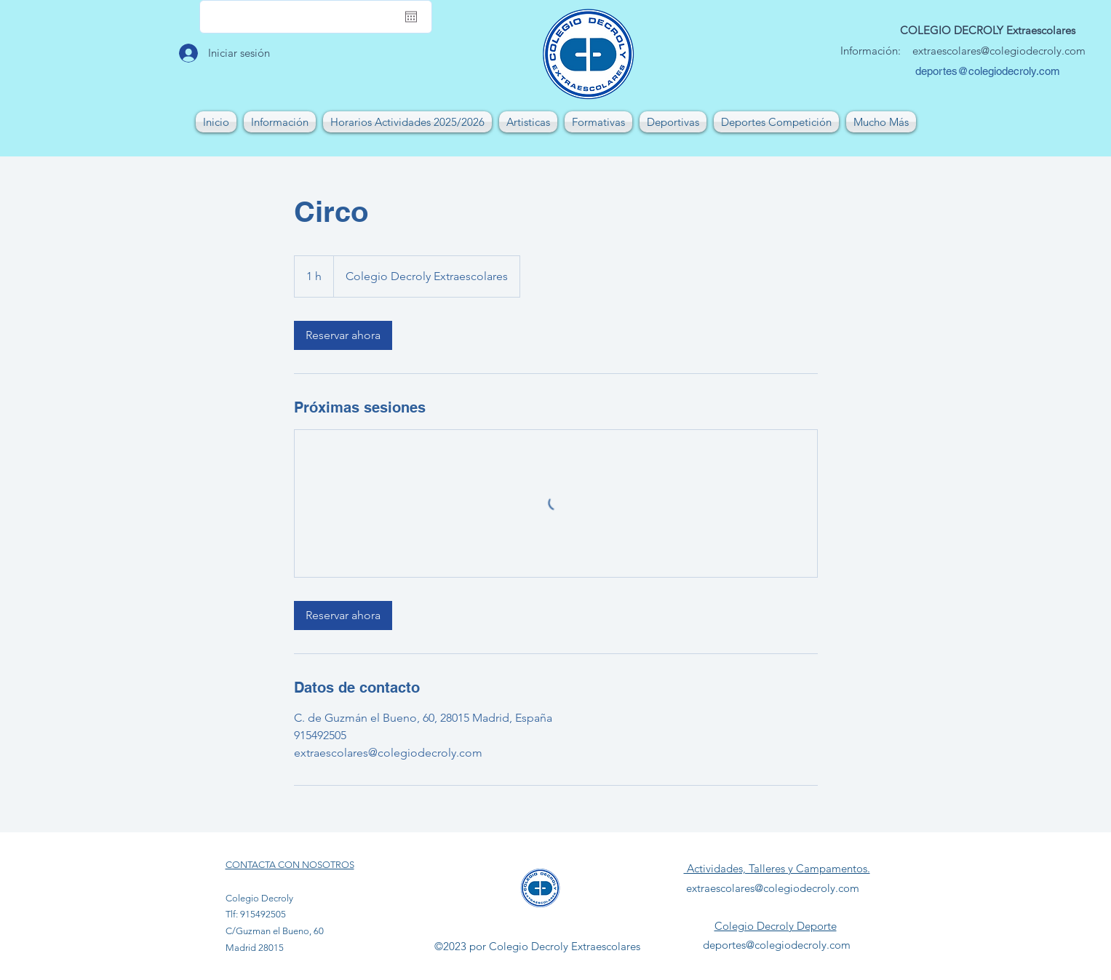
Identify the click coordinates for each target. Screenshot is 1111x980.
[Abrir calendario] (411, 17)
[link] (343, 335)
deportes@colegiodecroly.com (987, 71)
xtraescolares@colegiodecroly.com (1002, 50)
